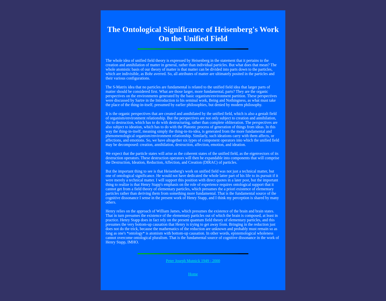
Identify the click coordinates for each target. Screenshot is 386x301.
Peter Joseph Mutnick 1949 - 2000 (193, 261)
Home (193, 274)
